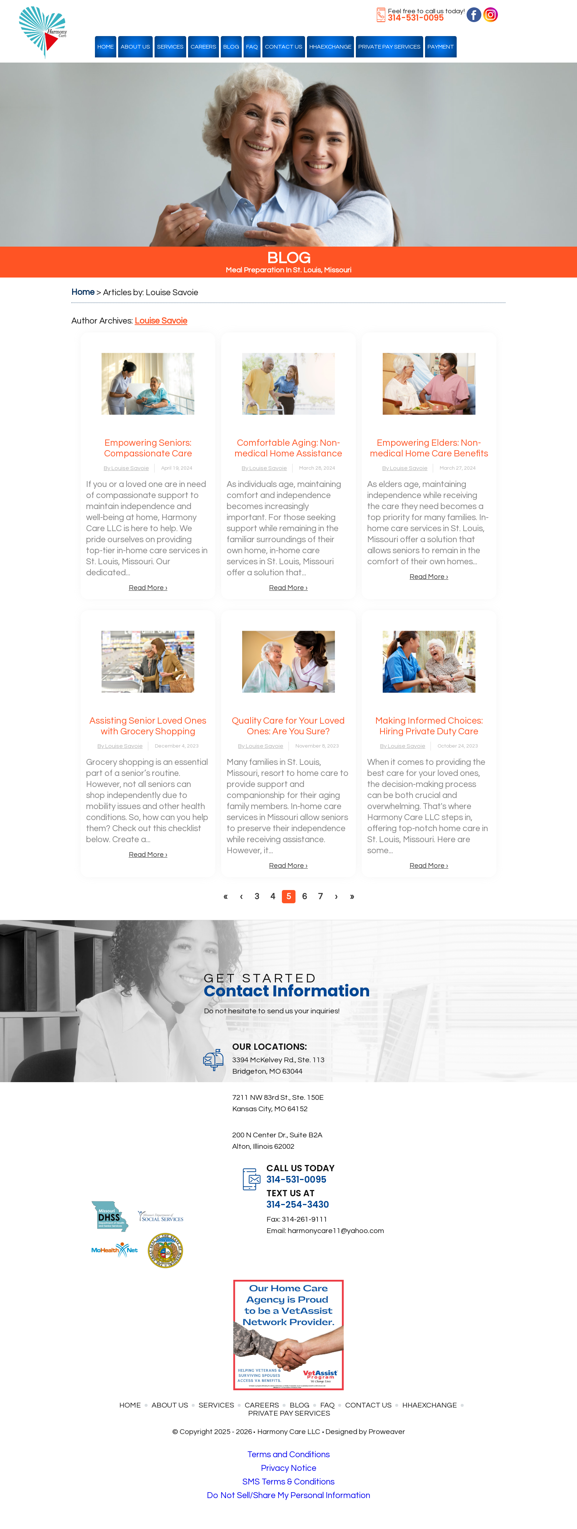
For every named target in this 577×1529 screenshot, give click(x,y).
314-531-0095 (416, 18)
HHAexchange (330, 47)
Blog (231, 47)
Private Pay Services (389, 47)
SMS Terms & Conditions (288, 1481)
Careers (203, 47)
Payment (441, 47)
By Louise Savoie (126, 468)
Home (106, 47)
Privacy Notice (288, 1468)
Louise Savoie (161, 321)
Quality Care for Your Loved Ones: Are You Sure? (288, 726)
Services (170, 47)
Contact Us (283, 47)
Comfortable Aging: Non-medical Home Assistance (288, 448)
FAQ (252, 47)
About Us (135, 47)
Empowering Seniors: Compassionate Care (148, 448)
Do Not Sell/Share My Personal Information (288, 1495)
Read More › (148, 588)
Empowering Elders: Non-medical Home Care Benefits (429, 448)
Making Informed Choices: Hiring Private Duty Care (429, 726)
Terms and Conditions (288, 1454)
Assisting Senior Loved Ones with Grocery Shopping (147, 726)
